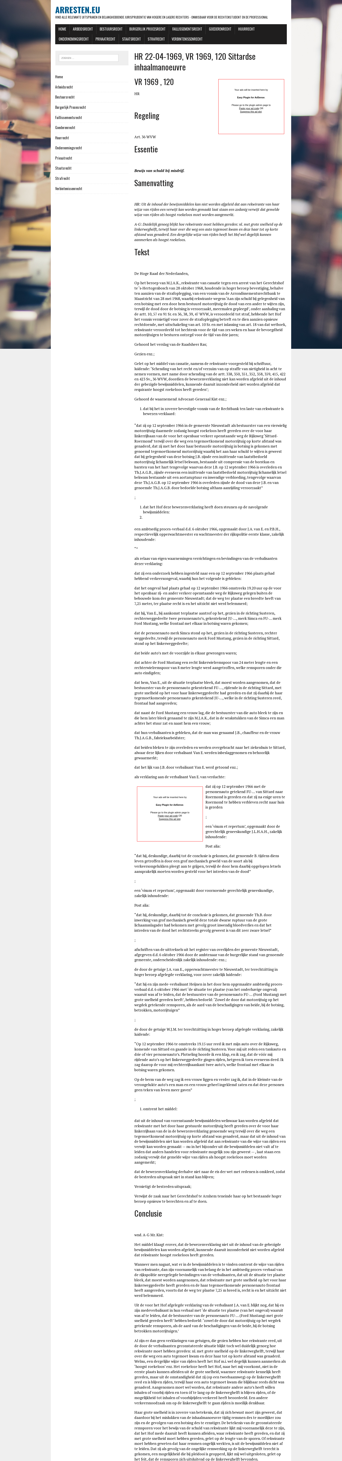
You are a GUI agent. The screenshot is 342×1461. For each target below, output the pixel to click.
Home (49, 29)
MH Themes (101, 1457)
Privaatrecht (56, 40)
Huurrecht (233, 29)
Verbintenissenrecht (137, 40)
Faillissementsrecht (174, 29)
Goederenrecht (207, 29)
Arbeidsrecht (70, 29)
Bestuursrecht (98, 29)
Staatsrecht (81, 40)
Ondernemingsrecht (264, 29)
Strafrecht (106, 40)
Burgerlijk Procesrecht (134, 29)
